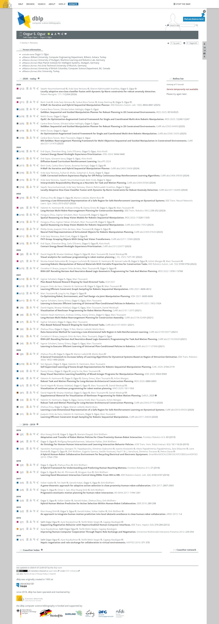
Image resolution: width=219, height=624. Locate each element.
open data (53, 571)
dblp (20, 4)
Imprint (53, 574)
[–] (21, 49)
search (41, 4)
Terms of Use (29, 574)
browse (30, 4)
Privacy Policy (42, 574)
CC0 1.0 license (72, 571)
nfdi (61, 4)
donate (73, 4)
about (52, 4)
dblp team (57, 567)
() (126, 105)
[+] (174, 549)
